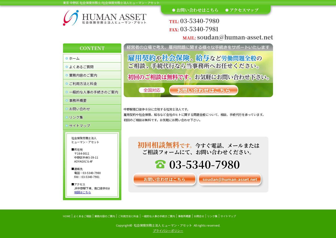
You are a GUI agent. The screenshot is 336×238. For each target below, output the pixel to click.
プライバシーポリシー (168, 230)
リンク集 (76, 117)
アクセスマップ (244, 10)
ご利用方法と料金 (83, 83)
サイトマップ (79, 125)
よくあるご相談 (82, 216)
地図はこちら (82, 192)
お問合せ (199, 216)
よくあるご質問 (81, 66)
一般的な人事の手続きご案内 (158, 216)
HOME (66, 216)
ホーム (74, 58)
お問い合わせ (79, 108)
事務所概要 (78, 100)
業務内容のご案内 (83, 75)
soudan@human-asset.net (228, 37)
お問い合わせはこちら (197, 10)
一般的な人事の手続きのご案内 (93, 91)
